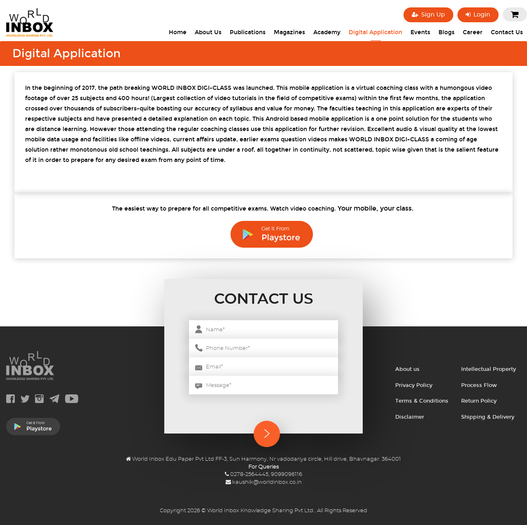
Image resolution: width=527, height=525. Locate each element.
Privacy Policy (413, 385)
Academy (326, 32)
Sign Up (428, 15)
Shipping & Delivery (487, 417)
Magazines (289, 32)
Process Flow (479, 385)
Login (478, 15)
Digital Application (375, 32)
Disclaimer (409, 417)
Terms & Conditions (421, 401)
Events (420, 32)
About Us (208, 32)
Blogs (446, 32)
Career (473, 32)
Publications (248, 32)
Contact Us (507, 32)
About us (407, 369)
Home (178, 32)
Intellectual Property (488, 369)
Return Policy (479, 401)
